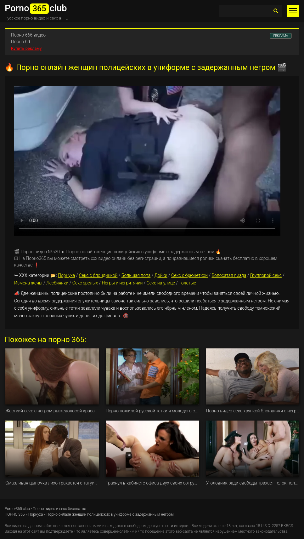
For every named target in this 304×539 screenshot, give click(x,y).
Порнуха (66, 275)
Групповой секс (266, 275)
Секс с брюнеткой (189, 275)
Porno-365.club (17, 509)
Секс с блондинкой (98, 275)
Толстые (187, 282)
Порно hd (20, 41)
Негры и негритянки (122, 282)
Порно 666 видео (28, 34)
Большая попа (136, 275)
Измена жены (28, 282)
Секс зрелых (85, 282)
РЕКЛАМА (280, 35)
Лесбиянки (57, 282)
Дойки (161, 275)
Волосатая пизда (228, 275)
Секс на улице (161, 282)
